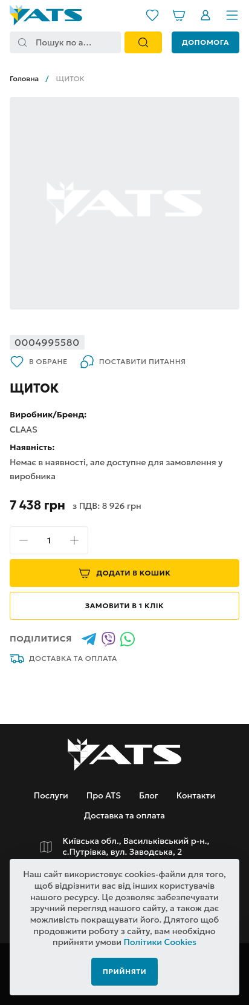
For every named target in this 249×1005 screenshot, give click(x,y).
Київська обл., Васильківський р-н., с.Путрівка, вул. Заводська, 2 (136, 846)
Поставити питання (133, 361)
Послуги (51, 795)
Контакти (195, 795)
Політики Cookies (160, 942)
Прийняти (125, 971)
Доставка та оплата (63, 658)
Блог (148, 795)
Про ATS (103, 795)
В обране (39, 361)
